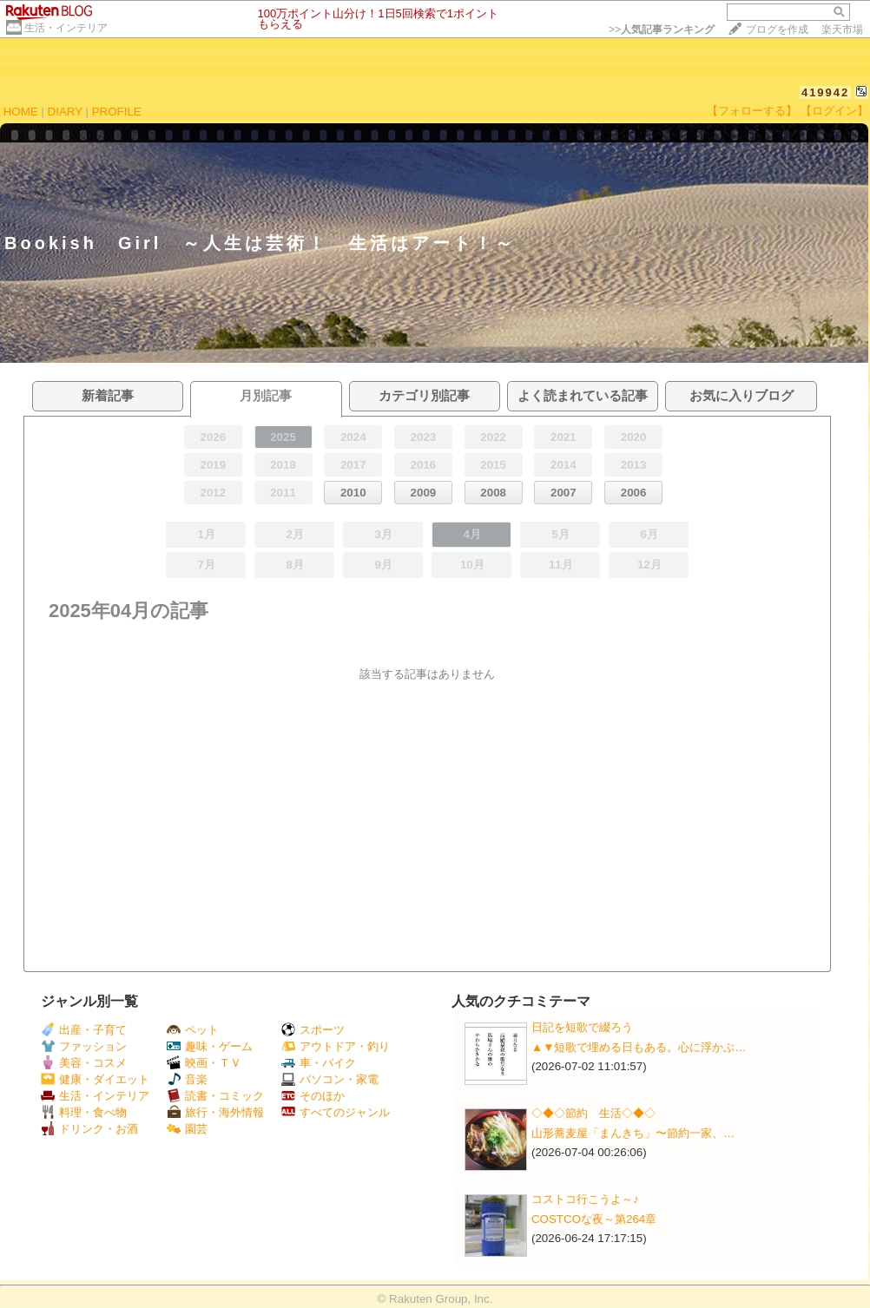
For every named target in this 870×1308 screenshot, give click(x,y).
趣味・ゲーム (210, 1046)
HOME (20, 111)
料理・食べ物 (84, 1112)
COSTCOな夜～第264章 (593, 1219)
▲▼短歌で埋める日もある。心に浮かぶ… (639, 1047)
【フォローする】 (752, 110)
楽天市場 (842, 29)
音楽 (187, 1079)
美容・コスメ (84, 1062)
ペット (193, 1029)
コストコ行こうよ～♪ (585, 1199)
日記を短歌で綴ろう (582, 1027)
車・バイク (318, 1062)
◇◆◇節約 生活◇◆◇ (593, 1113)
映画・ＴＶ (204, 1062)
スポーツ (313, 1029)
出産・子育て (84, 1029)
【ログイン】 (834, 110)
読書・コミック (215, 1095)
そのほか (313, 1095)
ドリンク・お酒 (89, 1128)
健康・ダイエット (95, 1079)
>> (662, 29)
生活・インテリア (66, 28)
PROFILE (117, 111)
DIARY (65, 111)
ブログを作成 (777, 29)
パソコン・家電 (330, 1079)
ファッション (84, 1046)
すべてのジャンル (335, 1112)
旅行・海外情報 (215, 1112)
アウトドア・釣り (335, 1046)
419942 (825, 92)
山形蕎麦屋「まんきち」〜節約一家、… (633, 1133)
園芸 (187, 1128)
